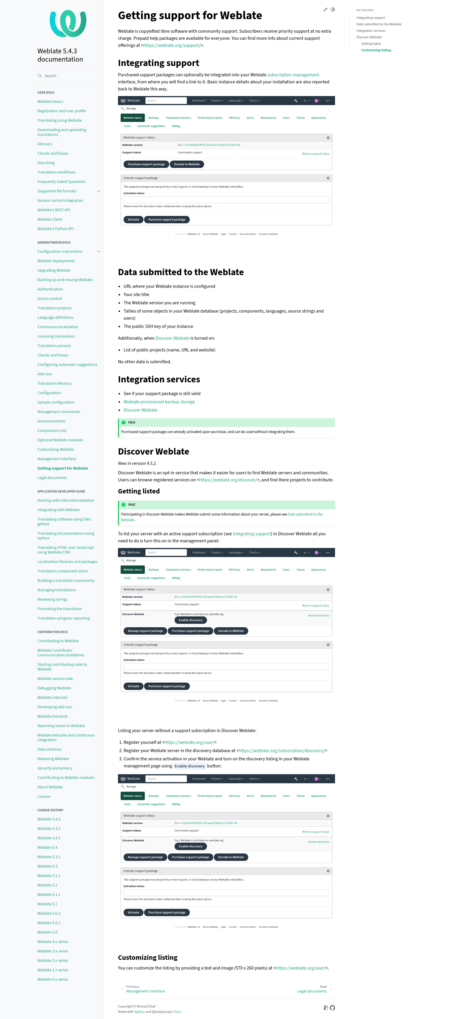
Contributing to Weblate (58, 641)
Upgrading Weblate (53, 270)
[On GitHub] (332, 1009)
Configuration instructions (59, 252)
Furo (177, 1011)
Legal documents (52, 478)
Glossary (44, 144)
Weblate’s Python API (55, 229)
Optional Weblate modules (60, 440)
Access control (49, 299)
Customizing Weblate (55, 449)
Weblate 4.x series (52, 942)
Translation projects (54, 308)
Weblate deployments (56, 261)
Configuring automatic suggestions (67, 365)
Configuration (49, 393)
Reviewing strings (52, 599)
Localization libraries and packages (67, 562)
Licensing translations (56, 336)
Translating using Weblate (59, 120)
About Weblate (50, 787)
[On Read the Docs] (326, 1009)
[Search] (68, 75)
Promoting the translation (59, 609)
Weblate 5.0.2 (48, 913)
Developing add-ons (54, 707)
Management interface (56, 459)
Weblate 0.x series (52, 979)
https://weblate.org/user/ (189, 742)
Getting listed (371, 43)
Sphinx (139, 1011)
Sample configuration (56, 402)
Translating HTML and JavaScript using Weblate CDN (65, 550)
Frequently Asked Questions (61, 182)
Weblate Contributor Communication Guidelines (60, 653)
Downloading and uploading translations (61, 132)
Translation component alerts (62, 571)
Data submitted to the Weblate (379, 24)
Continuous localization (57, 327)
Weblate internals (52, 698)
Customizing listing (376, 50)
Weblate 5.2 (47, 885)
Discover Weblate (369, 37)
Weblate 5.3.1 (48, 857)
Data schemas (49, 749)
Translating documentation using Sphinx (65, 536)
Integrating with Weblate (58, 510)
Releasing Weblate (53, 759)
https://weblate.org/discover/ (228, 480)
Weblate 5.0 (47, 932)
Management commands (58, 412)
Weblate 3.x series (52, 951)
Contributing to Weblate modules (66, 778)
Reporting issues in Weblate (61, 726)
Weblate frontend (52, 716)
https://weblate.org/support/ (172, 45)
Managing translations (56, 590)
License (43, 797)
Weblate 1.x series (52, 970)
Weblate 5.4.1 (48, 838)
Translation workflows (56, 172)
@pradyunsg (161, 1011)
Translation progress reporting (63, 618)
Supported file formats (56, 191)
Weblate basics (50, 102)
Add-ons (44, 374)
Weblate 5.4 (47, 847)
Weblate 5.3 (47, 866)
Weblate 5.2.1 (48, 876)
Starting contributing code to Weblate (62, 667)
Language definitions (55, 318)
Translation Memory (54, 384)
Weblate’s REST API (53, 210)
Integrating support (371, 17)
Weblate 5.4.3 (48, 819)
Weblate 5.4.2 (48, 829)
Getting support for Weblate (62, 468)
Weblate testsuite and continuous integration (66, 737)
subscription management (293, 75)
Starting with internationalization (65, 500)
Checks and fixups (52, 153)
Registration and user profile (61, 111)
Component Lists (52, 431)
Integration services (371, 30)
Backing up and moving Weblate (65, 280)
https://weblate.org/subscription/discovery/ (282, 750)
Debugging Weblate (54, 688)
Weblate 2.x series (52, 961)
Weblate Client (50, 219)
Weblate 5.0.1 (48, 923)
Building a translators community (66, 581)
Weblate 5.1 (47, 904)
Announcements (51, 421)
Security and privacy (54, 768)
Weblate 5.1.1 (48, 895)
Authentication (50, 289)
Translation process (54, 346)
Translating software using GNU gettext (64, 521)
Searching (46, 163)
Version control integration (60, 201)
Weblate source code (55, 679)
